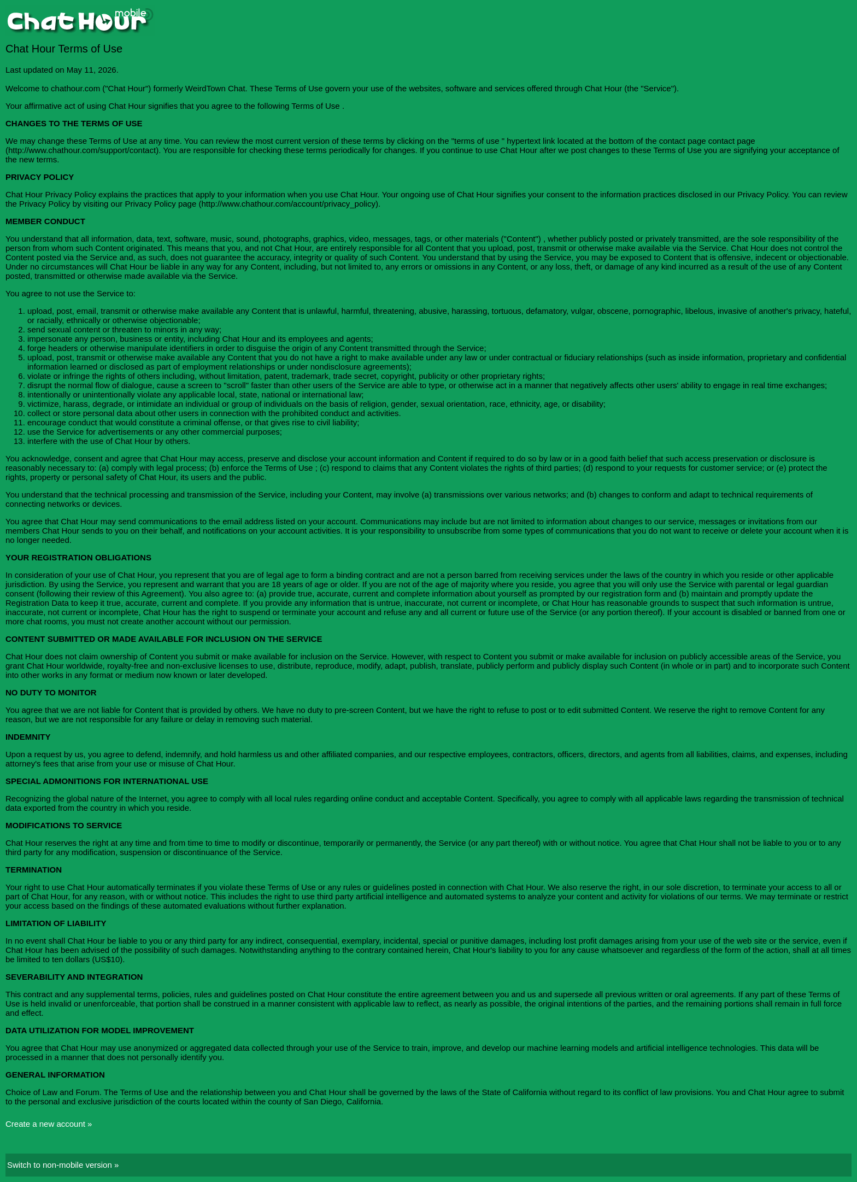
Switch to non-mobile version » (63, 1164)
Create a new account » (48, 1123)
